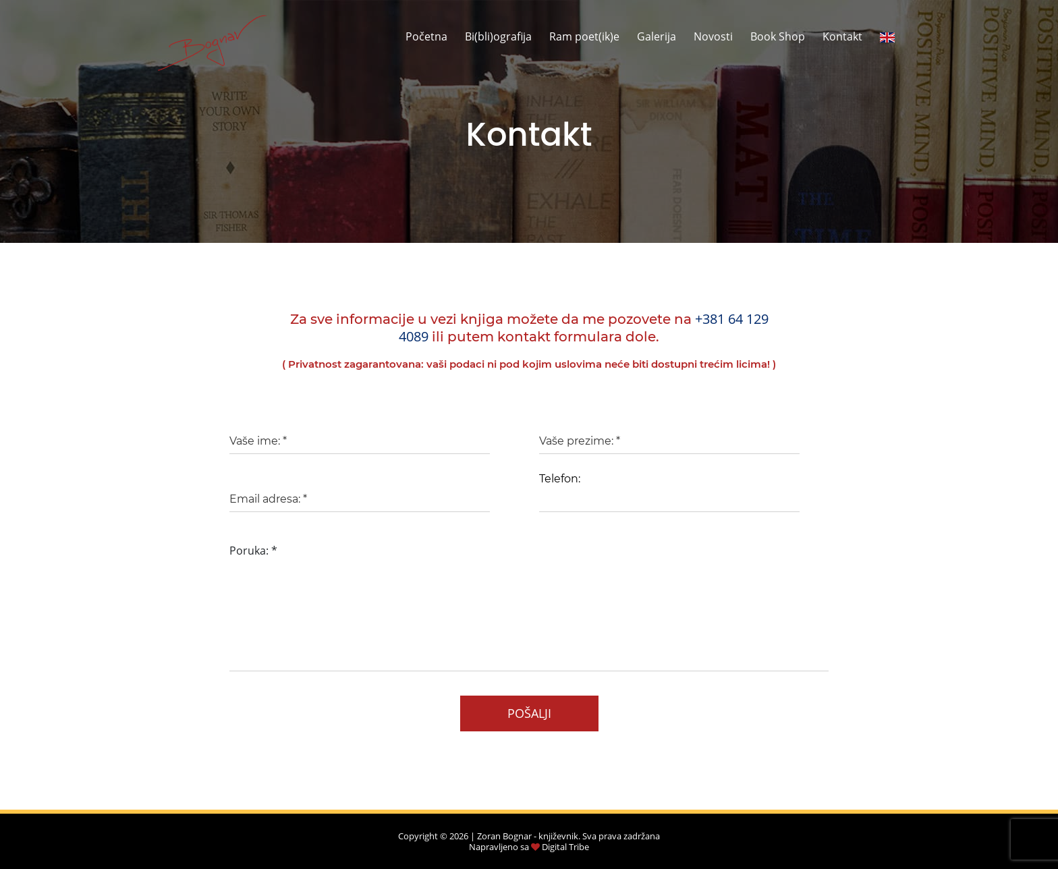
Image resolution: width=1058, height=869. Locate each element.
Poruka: (253, 550)
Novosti (713, 36)
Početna (426, 36)
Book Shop (777, 36)
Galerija (656, 36)
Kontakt (842, 36)
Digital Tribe (565, 847)
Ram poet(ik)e (584, 36)
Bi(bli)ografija (498, 36)
